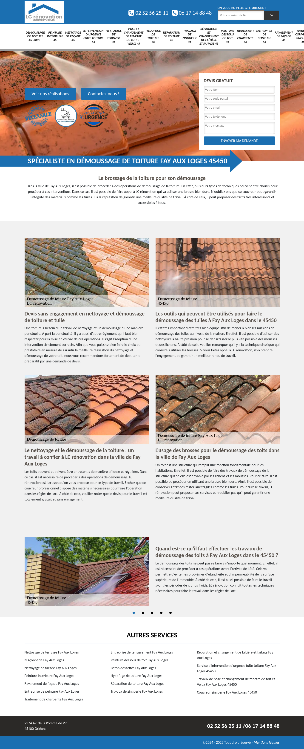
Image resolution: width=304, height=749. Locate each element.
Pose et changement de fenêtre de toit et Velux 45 (133, 36)
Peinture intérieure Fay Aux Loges (49, 676)
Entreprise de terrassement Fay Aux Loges (142, 652)
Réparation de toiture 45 (171, 36)
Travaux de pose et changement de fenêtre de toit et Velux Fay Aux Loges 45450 (236, 682)
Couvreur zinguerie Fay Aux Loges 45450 (227, 692)
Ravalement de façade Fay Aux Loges (52, 683)
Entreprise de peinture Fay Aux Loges (52, 691)
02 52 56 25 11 (148, 12)
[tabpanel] (152, 571)
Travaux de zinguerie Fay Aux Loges (137, 691)
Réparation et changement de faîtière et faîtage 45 (209, 36)
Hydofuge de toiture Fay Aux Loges (136, 676)
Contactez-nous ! (103, 93)
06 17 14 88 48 (192, 12)
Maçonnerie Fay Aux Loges (44, 660)
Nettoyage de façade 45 (73, 36)
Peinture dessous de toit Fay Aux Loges (139, 660)
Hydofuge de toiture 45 (153, 36)
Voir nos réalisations (50, 93)
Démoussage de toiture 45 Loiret (35, 36)
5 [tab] (170, 613)
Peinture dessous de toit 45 (227, 36)
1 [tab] (134, 613)
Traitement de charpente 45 (245, 36)
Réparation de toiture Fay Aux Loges (137, 683)
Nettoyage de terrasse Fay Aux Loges (52, 652)
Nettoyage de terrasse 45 (114, 36)
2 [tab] (143, 613)
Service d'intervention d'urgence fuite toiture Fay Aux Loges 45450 (236, 668)
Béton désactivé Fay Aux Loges (133, 668)
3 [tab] (152, 613)
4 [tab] (161, 613)
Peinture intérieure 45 (55, 36)
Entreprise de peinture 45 (264, 36)
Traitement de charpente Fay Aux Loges (54, 699)
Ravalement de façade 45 (284, 36)
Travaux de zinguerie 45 (189, 36)
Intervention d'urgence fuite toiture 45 (93, 36)
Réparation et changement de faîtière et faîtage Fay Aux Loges (235, 655)
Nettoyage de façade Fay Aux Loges (51, 668)
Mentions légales (266, 742)
